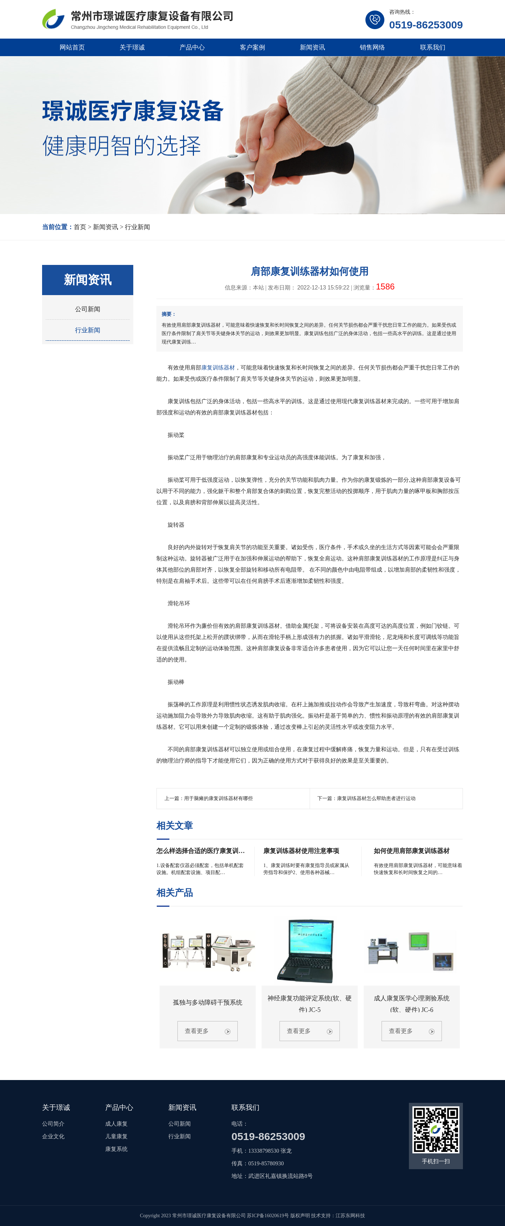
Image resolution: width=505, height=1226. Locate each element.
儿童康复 (116, 1136)
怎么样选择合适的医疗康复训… (200, 850)
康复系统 (116, 1149)
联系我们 (432, 47)
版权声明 (300, 1215)
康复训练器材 (218, 368)
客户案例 (252, 47)
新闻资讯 (312, 47)
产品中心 (192, 47)
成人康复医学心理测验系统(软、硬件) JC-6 (412, 1004)
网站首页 (72, 47)
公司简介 (53, 1124)
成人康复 (116, 1124)
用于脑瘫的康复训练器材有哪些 (218, 798)
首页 (80, 227)
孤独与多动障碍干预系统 (207, 1002)
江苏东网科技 (350, 1215)
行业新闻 (137, 227)
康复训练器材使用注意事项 (301, 850)
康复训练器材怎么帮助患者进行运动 (376, 798)
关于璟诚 (132, 47)
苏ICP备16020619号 (268, 1215)
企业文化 (53, 1136)
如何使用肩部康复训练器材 (412, 850)
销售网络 (372, 47)
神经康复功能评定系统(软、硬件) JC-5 (310, 1004)
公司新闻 (87, 309)
